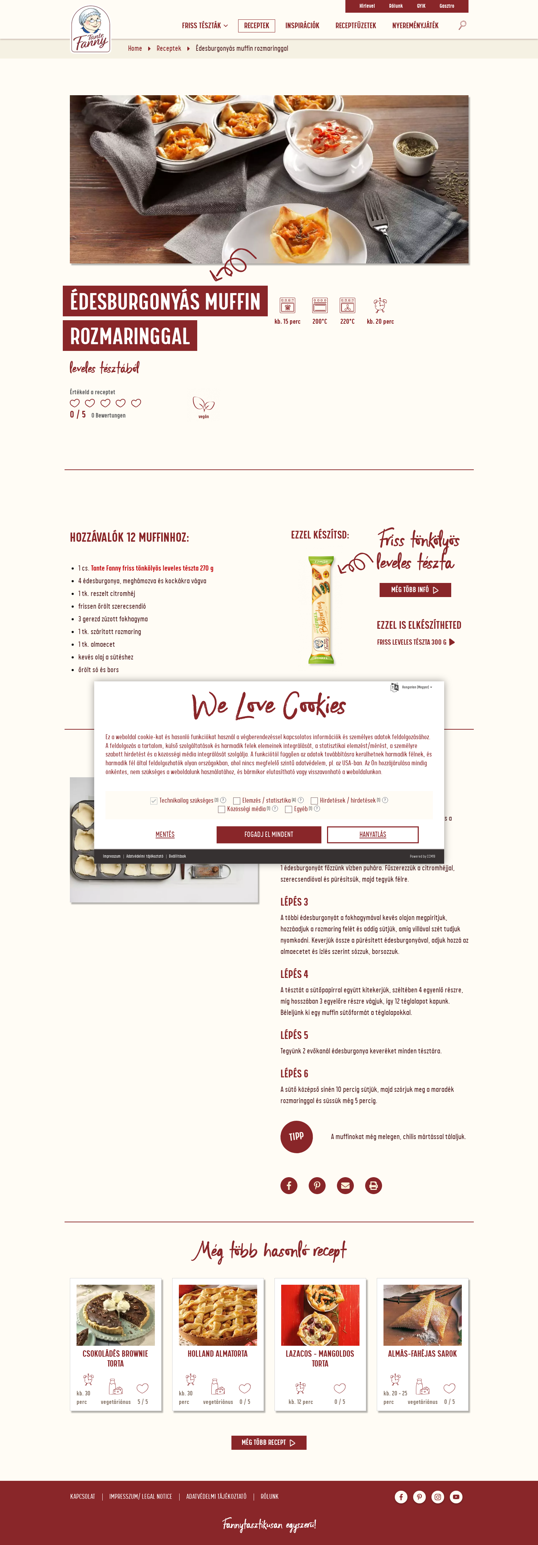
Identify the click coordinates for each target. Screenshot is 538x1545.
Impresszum (112, 856)
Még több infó (415, 590)
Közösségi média (246, 809)
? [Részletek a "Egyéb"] (317, 809)
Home (135, 48)
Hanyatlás (372, 835)
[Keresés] (463, 25)
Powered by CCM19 (422, 856)
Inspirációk (302, 26)
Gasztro (447, 6)
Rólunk (396, 6)
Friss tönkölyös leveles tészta (418, 552)
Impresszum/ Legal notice (140, 1497)
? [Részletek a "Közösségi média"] (275, 809)
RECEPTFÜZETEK (356, 26)
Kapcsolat (82, 1497)
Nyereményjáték (415, 26)
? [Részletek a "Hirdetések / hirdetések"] (385, 800)
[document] (269, 736)
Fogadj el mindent (268, 835)
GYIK (421, 6)
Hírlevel (367, 6)
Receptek (256, 26)
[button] (345, 1185)
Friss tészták (205, 26)
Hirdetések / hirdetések (348, 801)
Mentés (165, 835)
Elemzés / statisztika (266, 801)
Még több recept (269, 1442)
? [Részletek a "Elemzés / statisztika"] (301, 800)
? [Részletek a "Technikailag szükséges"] (223, 800)
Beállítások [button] (177, 856)
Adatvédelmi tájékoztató (216, 1497)
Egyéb (301, 809)
